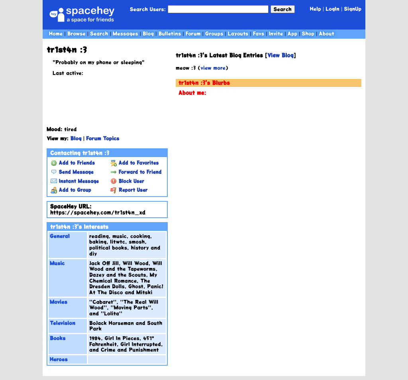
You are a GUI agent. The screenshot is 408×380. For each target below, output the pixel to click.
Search (283, 9)
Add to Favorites (134, 162)
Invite (276, 33)
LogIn (332, 8)
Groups (214, 33)
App (292, 33)
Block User (127, 181)
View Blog (280, 55)
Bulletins (169, 33)
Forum (193, 33)
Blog (148, 33)
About (326, 33)
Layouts (238, 33)
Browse (76, 33)
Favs (258, 33)
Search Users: (148, 9)
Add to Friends (73, 162)
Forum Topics (102, 138)
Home (56, 33)
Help (315, 8)
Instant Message (75, 181)
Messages (125, 33)
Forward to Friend (135, 172)
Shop (308, 33)
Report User (128, 190)
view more (213, 67)
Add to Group (71, 190)
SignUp (352, 8)
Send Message (72, 172)
